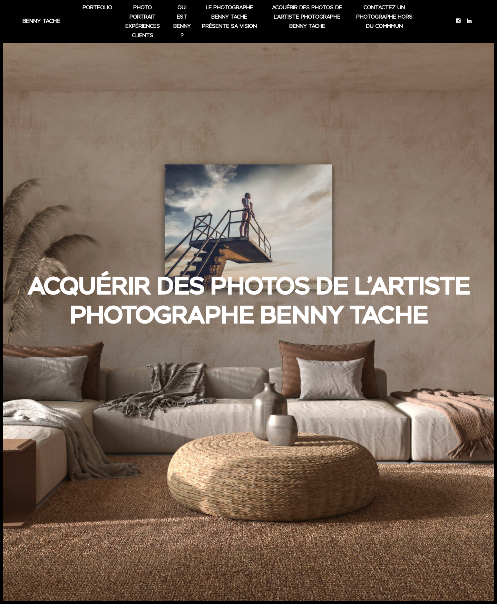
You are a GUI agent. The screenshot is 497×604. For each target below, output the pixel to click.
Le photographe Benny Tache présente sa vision (229, 19)
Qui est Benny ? (181, 24)
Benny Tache (41, 24)
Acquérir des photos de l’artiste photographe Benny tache (307, 19)
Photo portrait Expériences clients (142, 24)
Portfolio (97, 10)
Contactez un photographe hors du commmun (384, 19)
